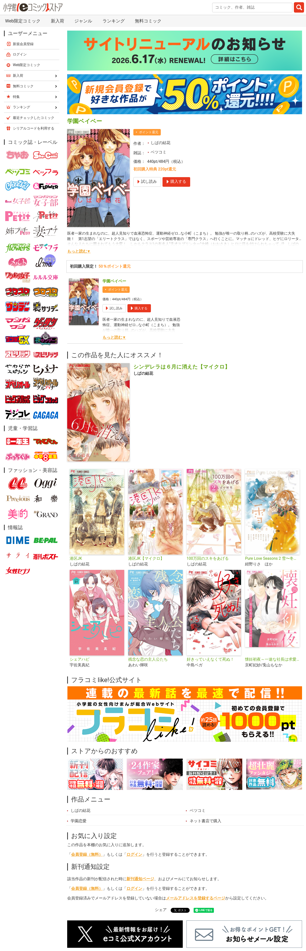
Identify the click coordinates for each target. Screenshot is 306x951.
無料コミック (148, 20)
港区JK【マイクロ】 (146, 558)
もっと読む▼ (79, 251)
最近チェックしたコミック (33, 118)
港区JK (76, 558)
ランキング (113, 20)
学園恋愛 (78, 821)
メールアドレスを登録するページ (195, 898)
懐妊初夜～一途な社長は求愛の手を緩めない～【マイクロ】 (272, 659)
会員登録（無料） (87, 854)
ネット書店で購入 (205, 821)
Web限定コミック (23, 20)
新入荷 (57, 20)
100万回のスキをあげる (208, 558)
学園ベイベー (114, 281)
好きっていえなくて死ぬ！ (210, 659)
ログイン (134, 854)
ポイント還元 (148, 132)
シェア (161, 910)
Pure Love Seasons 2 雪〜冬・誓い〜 (272, 558)
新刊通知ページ (140, 879)
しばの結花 (160, 143)
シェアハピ (79, 659)
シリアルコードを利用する (33, 128)
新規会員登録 (23, 44)
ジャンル (83, 20)
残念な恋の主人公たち (148, 659)
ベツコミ (158, 152)
